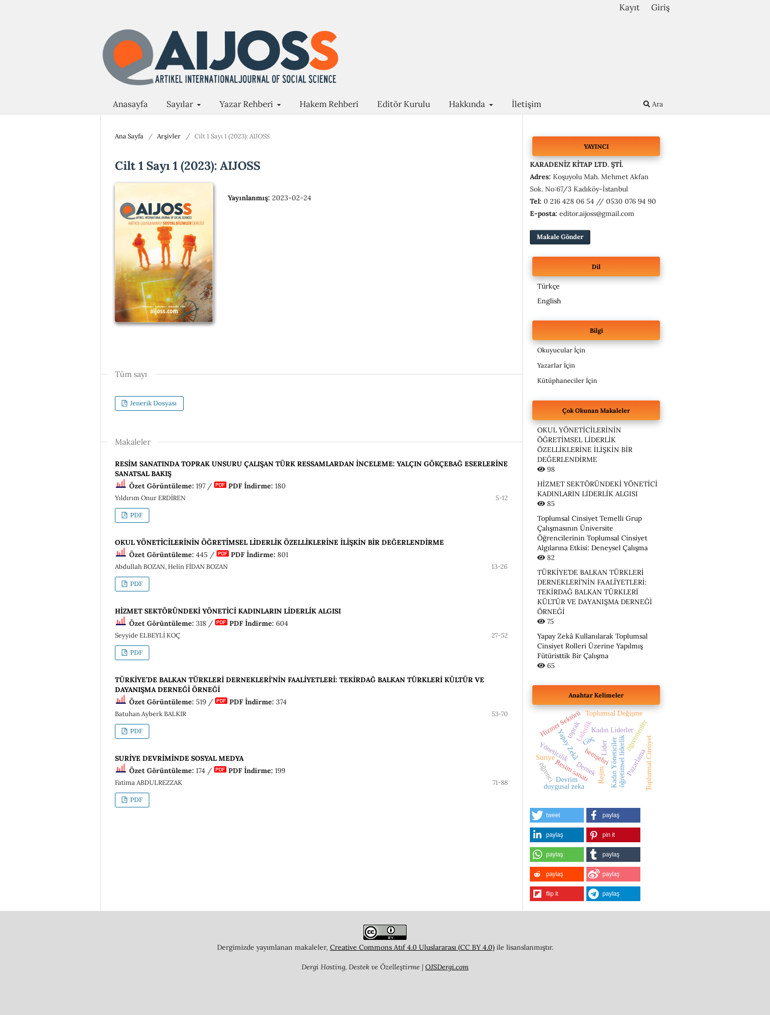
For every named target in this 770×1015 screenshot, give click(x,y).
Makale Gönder (560, 237)
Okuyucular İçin (561, 350)
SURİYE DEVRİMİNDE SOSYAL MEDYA (179, 758)
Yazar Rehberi (247, 104)
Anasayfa (130, 104)
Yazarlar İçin (556, 365)
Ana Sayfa (129, 136)
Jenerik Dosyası (153, 403)
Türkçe (548, 286)
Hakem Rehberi (329, 104)
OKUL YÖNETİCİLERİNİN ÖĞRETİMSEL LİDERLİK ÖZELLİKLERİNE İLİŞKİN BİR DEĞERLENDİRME (279, 542)
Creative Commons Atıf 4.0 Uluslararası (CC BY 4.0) (412, 947)
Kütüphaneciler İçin (567, 380)
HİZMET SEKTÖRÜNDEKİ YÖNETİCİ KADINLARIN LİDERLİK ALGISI (228, 611)
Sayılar (180, 104)
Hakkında (468, 104)
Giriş (660, 7)
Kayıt (629, 7)
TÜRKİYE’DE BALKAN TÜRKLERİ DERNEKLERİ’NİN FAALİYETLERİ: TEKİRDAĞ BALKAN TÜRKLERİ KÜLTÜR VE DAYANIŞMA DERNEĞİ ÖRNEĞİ (594, 592)
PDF (135, 515)
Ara (653, 104)
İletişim (526, 104)
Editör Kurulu (403, 104)
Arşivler (169, 136)
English (549, 300)
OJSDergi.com (446, 966)
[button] (557, 815)
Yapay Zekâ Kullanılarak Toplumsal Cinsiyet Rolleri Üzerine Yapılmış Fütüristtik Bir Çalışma (592, 646)
